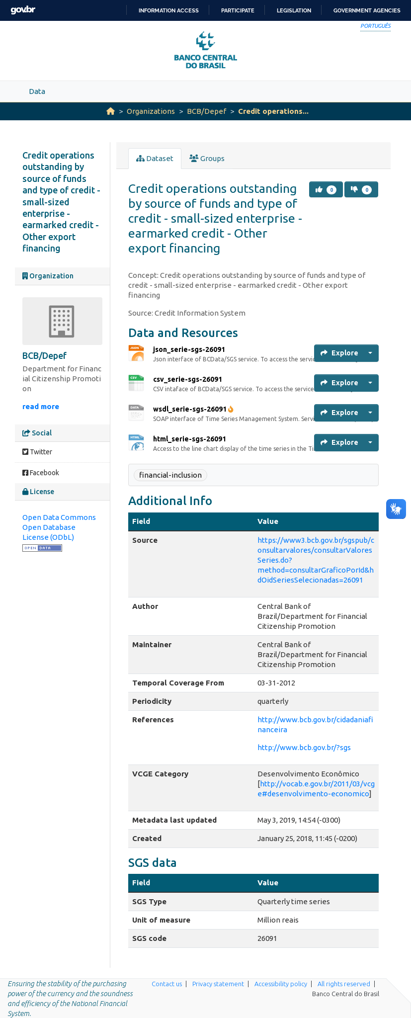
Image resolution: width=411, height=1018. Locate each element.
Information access (169, 10)
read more (40, 406)
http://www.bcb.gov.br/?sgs (304, 747)
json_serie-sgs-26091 (189, 349)
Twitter (37, 452)
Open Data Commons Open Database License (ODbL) (59, 527)
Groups (207, 158)
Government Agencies (367, 10)
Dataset (154, 158)
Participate (237, 10)
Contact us (167, 983)
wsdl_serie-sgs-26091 (193, 409)
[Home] (110, 111)
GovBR (22, 10)
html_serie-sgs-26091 (189, 439)
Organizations (151, 111)
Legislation (294, 10)
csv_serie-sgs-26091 (187, 379)
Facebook (40, 473)
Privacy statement (218, 983)
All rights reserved (344, 983)
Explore (339, 353)
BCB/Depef (206, 111)
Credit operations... (273, 111)
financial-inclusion (170, 475)
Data (37, 91)
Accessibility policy (280, 983)
